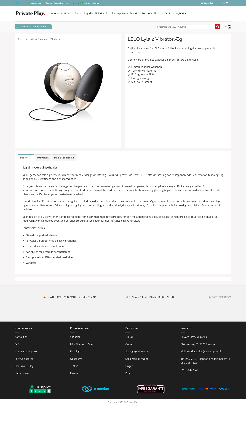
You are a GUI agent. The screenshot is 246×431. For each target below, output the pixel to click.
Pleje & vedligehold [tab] (64, 158)
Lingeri (88, 13)
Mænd (68, 13)
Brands (135, 13)
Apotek (122, 13)
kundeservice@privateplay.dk (204, 351)
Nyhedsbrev (22, 373)
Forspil (111, 13)
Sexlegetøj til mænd (137, 359)
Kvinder (56, 13)
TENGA (74, 366)
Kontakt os (21, 337)
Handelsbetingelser (26, 351)
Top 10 (147, 13)
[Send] (217, 26)
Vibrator (44, 39)
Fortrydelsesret (24, 359)
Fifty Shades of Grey (82, 344)
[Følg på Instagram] (224, 3)
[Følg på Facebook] (221, 3)
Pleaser (74, 373)
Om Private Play (24, 366)
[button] (226, 26)
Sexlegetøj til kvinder (27, 39)
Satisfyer (75, 337)
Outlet (169, 13)
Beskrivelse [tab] (26, 158)
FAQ (17, 344)
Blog (128, 373)
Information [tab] (43, 158)
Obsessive (76, 359)
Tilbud (158, 13)
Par (78, 13)
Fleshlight (75, 351)
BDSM (99, 13)
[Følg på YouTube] (227, 3)
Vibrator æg (56, 39)
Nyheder (181, 13)
